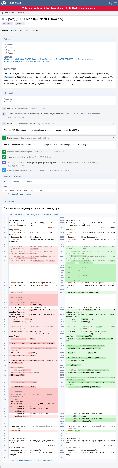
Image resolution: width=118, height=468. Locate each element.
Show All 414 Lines (32, 461)
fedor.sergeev (36, 114)
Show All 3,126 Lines (34, 215)
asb (14, 30)
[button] (115, 3)
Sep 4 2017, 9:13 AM (43, 157)
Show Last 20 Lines (49, 461)
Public (21, 24)
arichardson (61, 114)
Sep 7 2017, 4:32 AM (16, 166)
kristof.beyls (49, 114)
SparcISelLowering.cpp (21, 194)
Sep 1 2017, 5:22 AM (41, 138)
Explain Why (92, 162)
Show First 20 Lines (16, 215)
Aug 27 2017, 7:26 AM (38, 108)
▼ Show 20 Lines (51, 215)
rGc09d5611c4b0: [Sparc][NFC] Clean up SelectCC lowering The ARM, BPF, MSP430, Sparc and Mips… (48, 59)
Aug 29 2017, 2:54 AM (45, 123)
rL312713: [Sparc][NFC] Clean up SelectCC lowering (26, 61)
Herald (10, 114)
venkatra (11, 50)
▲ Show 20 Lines (17, 461)
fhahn (10, 53)
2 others (74, 114)
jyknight (11, 47)
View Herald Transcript (90, 114)
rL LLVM (7, 101)
